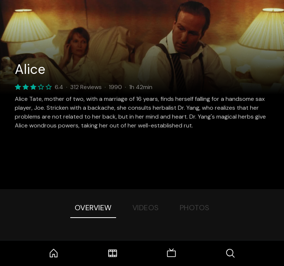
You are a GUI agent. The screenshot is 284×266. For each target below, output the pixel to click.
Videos (145, 207)
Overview (93, 207)
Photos (195, 207)
